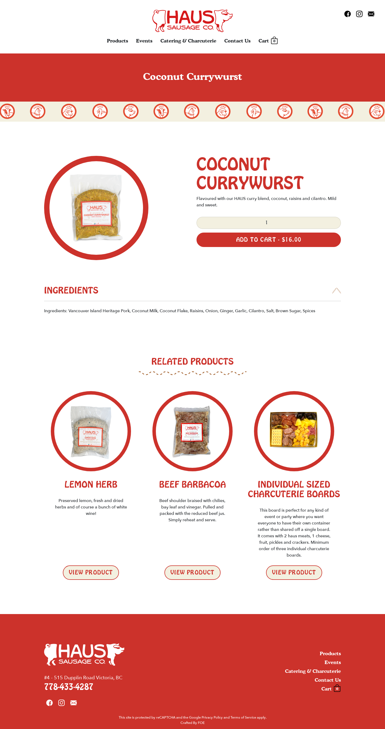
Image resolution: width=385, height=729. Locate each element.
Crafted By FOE (192, 722)
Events (144, 41)
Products (117, 41)
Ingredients (71, 291)
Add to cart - (268, 239)
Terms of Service (243, 717)
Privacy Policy (212, 717)
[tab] (192, 293)
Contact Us (237, 41)
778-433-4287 (68, 687)
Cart (268, 41)
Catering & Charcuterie (188, 41)
